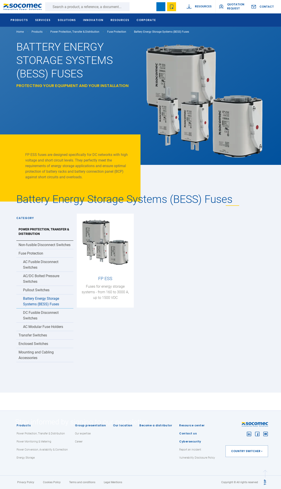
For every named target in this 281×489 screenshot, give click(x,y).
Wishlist (171, 6)
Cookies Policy (52, 482)
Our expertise (83, 433)
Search (134, 6)
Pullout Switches (36, 290)
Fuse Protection (116, 31)
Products (24, 425)
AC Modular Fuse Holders (43, 327)
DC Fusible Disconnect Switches (41, 315)
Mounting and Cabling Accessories (36, 355)
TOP (265, 482)
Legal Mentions (113, 482)
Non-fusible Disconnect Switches (44, 245)
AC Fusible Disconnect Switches (40, 265)
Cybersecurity (190, 441)
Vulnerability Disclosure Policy (197, 457)
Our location (122, 425)
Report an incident (190, 449)
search (150, 6)
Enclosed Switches (33, 344)
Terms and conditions (82, 482)
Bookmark (160, 6)
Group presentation (90, 425)
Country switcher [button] (245, 451)
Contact (267, 7)
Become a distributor (155, 425)
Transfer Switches (33, 335)
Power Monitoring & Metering (34, 441)
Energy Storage (26, 457)
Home (20, 31)
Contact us (188, 433)
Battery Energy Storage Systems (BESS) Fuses (41, 301)
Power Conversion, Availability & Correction (42, 449)
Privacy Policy (25, 482)
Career (79, 441)
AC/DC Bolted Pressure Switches (41, 279)
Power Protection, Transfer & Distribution (74, 31)
